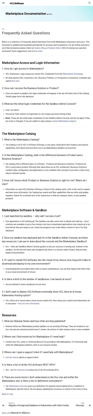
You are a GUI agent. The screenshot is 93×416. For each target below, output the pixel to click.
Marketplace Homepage (73, 74)
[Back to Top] (7, 394)
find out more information (28, 303)
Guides (37, 48)
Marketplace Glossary (18, 386)
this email (38, 51)
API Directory (19, 370)
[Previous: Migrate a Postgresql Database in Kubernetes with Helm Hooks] (35, 405)
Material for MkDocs (20, 413)
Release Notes (54, 48)
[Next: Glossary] (83, 405)
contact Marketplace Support (64, 121)
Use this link (11, 357)
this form (15, 81)
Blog (43, 48)
